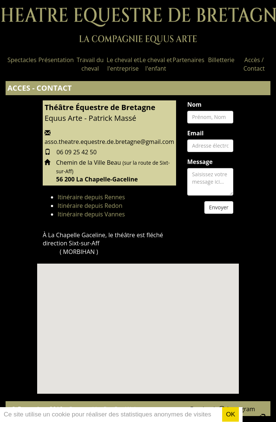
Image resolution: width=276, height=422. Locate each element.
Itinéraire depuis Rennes (91, 197)
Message (200, 162)
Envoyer (218, 207)
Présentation (56, 60)
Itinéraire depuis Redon (90, 206)
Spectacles (21, 60)
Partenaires (189, 60)
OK (230, 414)
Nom (194, 104)
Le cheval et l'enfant (155, 64)
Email (195, 133)
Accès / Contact (253, 64)
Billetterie (221, 60)
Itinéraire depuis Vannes (91, 214)
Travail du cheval (90, 64)
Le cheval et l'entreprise (123, 64)
